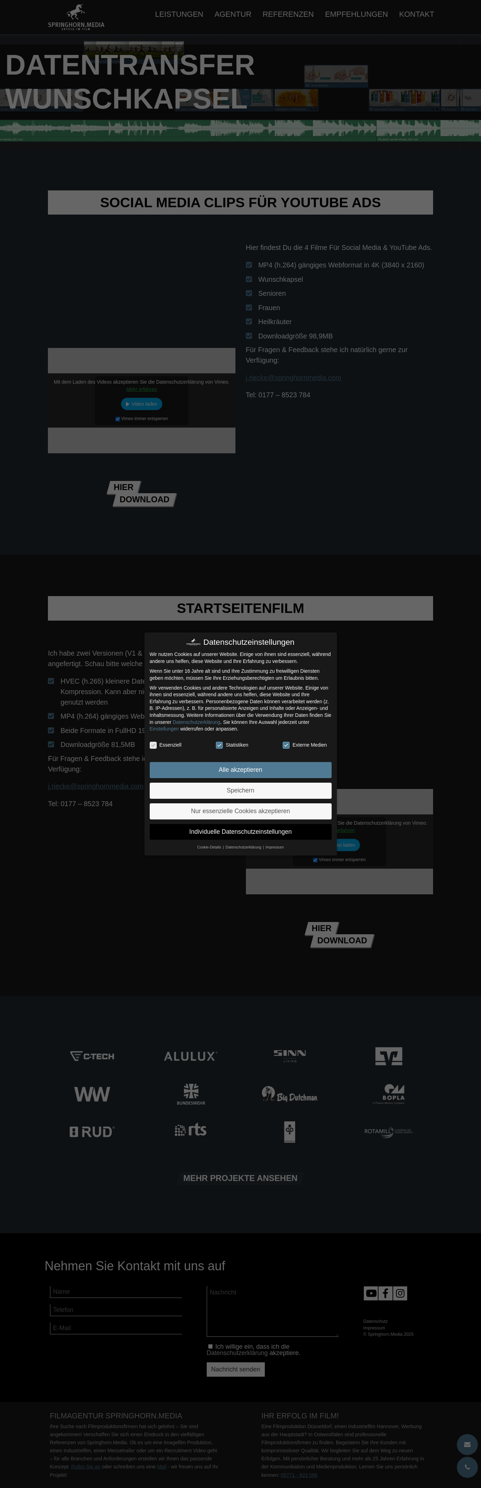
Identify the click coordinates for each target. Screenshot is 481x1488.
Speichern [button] (240, 790)
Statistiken (232, 745)
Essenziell (166, 745)
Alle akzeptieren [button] (240, 769)
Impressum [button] (275, 847)
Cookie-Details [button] (209, 847)
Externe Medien (305, 745)
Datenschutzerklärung (196, 722)
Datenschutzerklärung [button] (244, 847)
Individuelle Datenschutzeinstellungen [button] (240, 831)
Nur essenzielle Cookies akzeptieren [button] (240, 811)
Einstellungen (164, 729)
